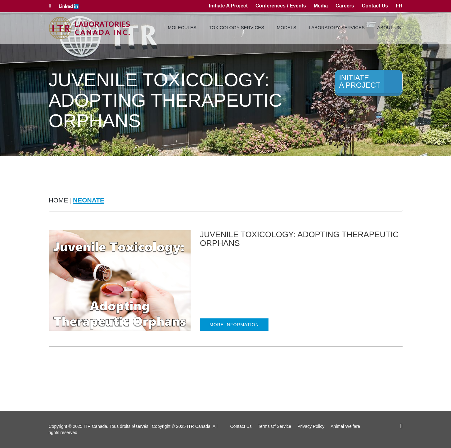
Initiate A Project (228, 5)
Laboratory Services (337, 27)
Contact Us (375, 5)
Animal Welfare (345, 426)
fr (399, 5)
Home (58, 200)
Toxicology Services (236, 27)
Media (321, 5)
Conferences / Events (280, 5)
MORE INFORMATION (234, 324)
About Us (389, 27)
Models (286, 27)
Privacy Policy (310, 426)
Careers (345, 5)
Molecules (182, 27)
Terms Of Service (274, 426)
